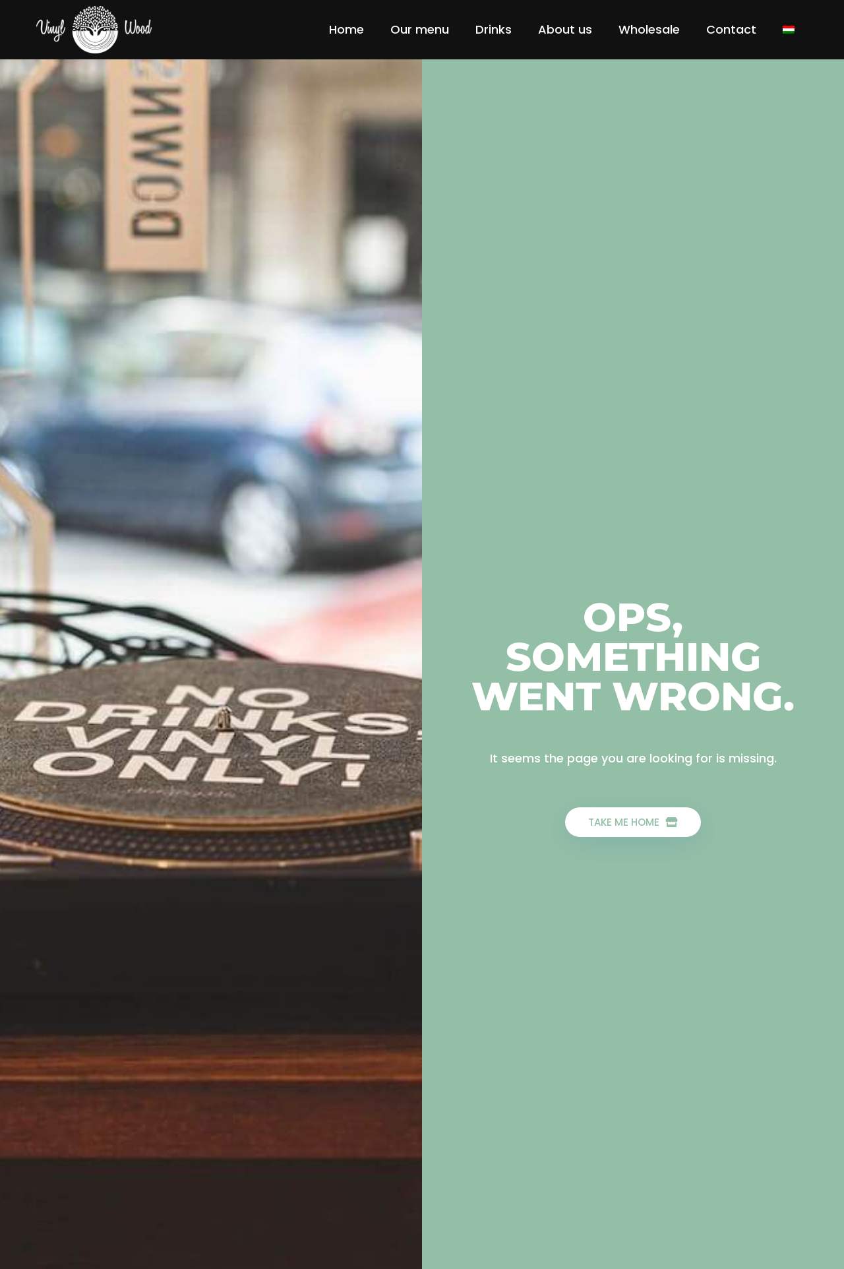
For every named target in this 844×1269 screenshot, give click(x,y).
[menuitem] (789, 29)
